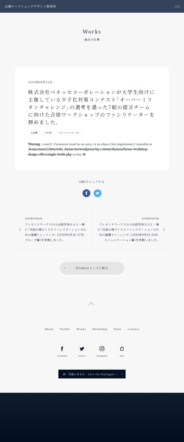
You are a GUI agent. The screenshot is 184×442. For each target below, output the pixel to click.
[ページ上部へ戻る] (92, 303)
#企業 (34, 132)
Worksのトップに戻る (92, 268)
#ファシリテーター (70, 132)
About (49, 329)
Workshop (99, 329)
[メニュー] (177, 6)
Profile (65, 329)
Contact (133, 329)
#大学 (48, 132)
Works (81, 329)
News (117, 329)
